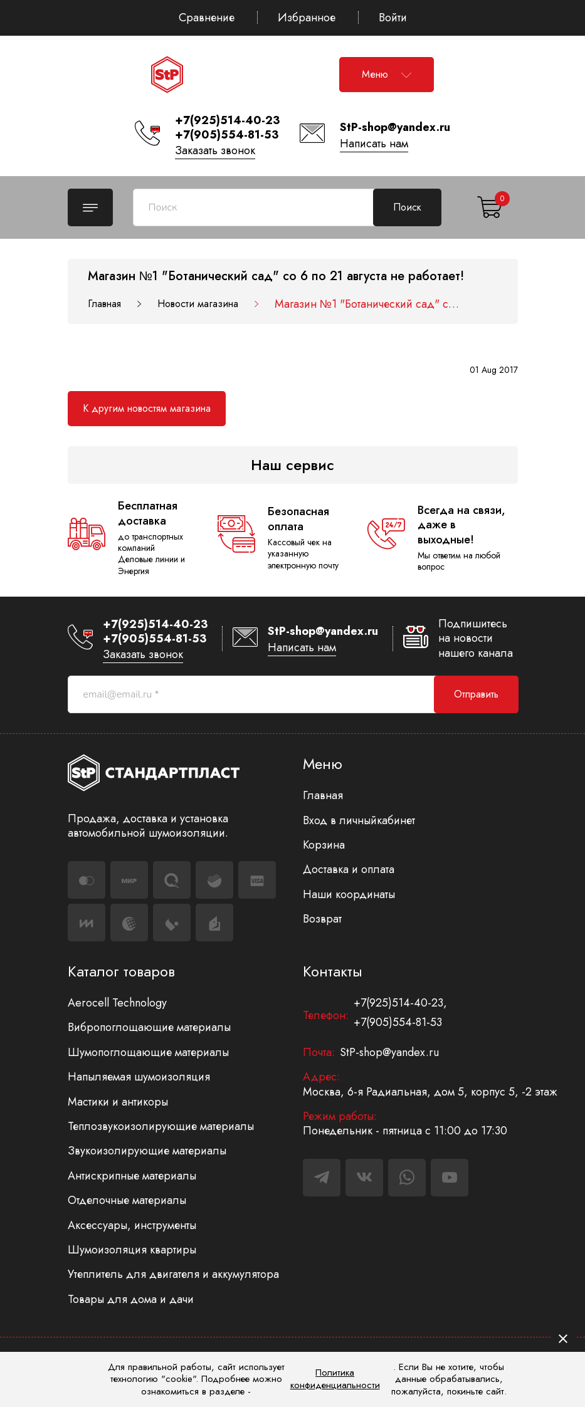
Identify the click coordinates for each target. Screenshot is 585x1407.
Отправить (476, 694)
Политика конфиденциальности (335, 1379)
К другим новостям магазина (147, 408)
